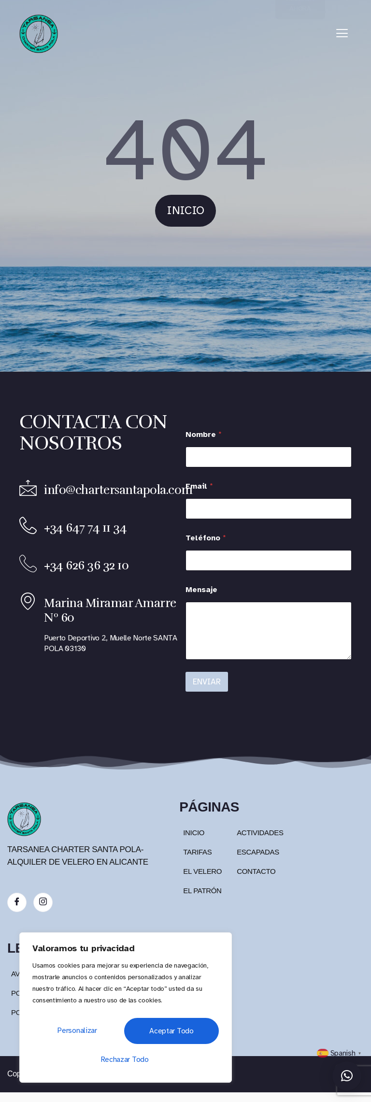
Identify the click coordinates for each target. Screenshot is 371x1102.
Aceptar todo (125, 1059)
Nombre (204, 434)
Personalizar (75, 1033)
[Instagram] (43, 902)
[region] (125, 1010)
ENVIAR (207, 682)
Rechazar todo (167, 1033)
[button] (346, 1075)
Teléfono (206, 538)
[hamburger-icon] (342, 33)
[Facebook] (17, 902)
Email (199, 486)
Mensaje (201, 589)
